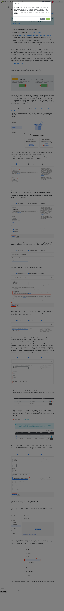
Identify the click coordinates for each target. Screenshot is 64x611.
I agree (48, 18)
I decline (42, 18)
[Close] (50, 3)
